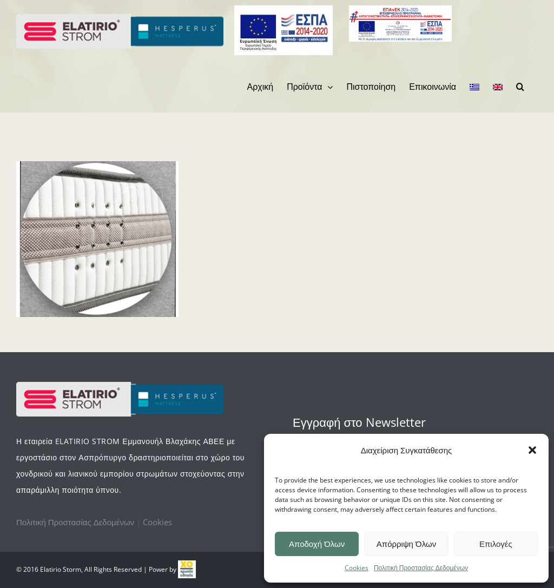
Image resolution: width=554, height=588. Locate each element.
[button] (532, 450)
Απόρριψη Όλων (406, 544)
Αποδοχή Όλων (317, 544)
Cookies (356, 567)
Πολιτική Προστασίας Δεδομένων (421, 567)
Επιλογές (495, 544)
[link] (187, 569)
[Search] (520, 87)
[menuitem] (260, 87)
